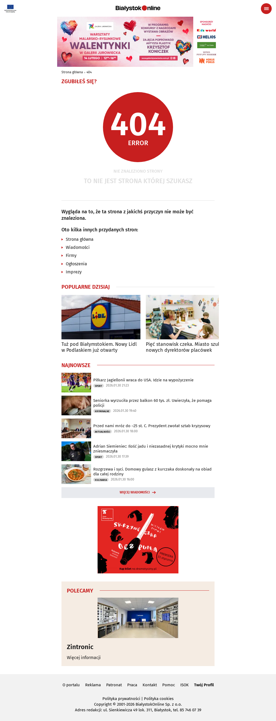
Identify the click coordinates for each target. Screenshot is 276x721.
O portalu (71, 684)
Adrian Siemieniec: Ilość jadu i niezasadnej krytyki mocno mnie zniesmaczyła (150, 449)
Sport (98, 386)
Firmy (71, 255)
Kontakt (150, 684)
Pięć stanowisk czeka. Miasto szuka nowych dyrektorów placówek (184, 347)
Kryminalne (102, 411)
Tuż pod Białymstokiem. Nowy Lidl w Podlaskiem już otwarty (99, 347)
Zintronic (80, 646)
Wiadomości (78, 247)
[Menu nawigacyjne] (266, 8)
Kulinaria (101, 480)
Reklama (93, 684)
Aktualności (102, 431)
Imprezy (74, 271)
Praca (132, 684)
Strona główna (72, 72)
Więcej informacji (84, 657)
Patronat (114, 684)
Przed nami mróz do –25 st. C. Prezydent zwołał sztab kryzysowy (151, 425)
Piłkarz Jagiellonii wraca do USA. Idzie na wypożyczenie (143, 380)
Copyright (103, 704)
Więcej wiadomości (135, 492)
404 (89, 72)
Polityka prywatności (121, 698)
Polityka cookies (159, 698)
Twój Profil (204, 684)
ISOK (184, 684)
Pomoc (168, 684)
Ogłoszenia (76, 263)
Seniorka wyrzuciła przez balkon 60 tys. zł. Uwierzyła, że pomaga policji (152, 403)
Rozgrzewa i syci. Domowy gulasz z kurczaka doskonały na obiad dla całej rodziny (152, 471)
